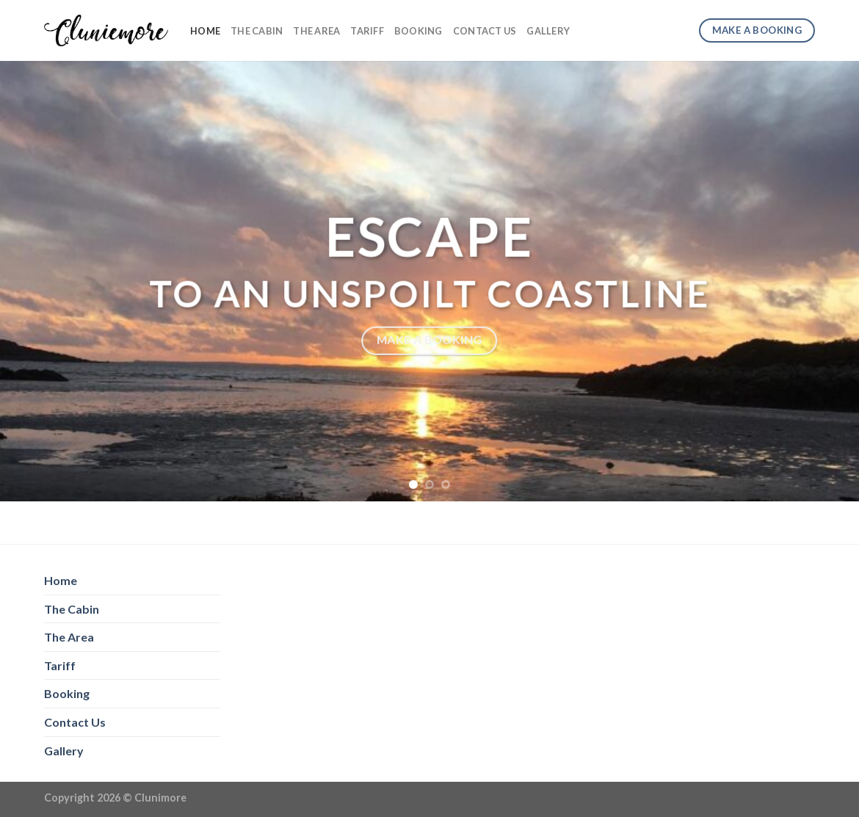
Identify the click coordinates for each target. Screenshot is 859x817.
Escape (429, 236)
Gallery (548, 31)
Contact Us (485, 31)
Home (205, 31)
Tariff (367, 31)
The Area (316, 31)
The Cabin (257, 31)
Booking (418, 31)
